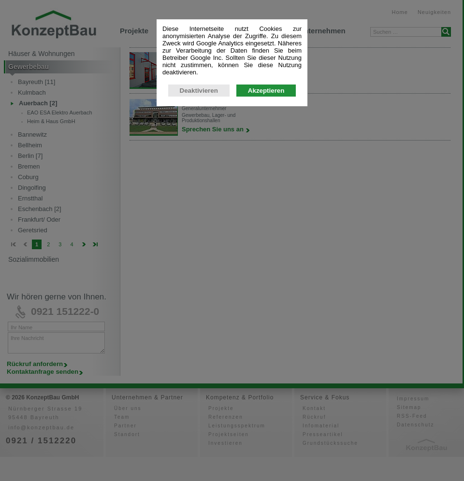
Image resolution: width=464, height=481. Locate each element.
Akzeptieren (266, 93)
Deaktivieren (199, 93)
